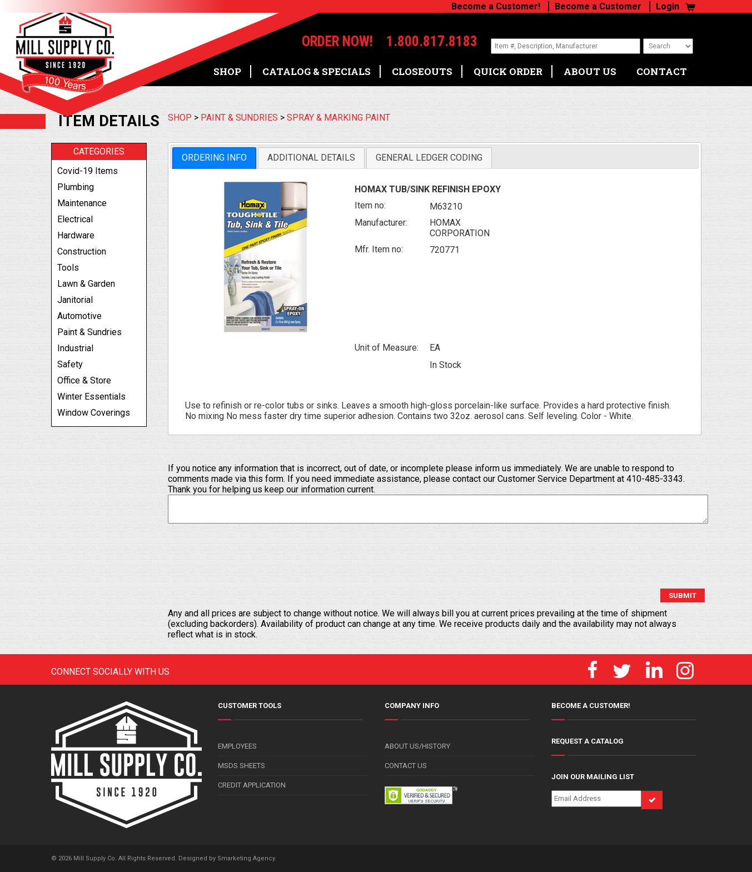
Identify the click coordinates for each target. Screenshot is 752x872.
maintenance (82, 203)
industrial (75, 348)
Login (667, 6)
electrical (75, 219)
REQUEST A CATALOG (587, 741)
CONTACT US (406, 765)
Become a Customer (598, 6)
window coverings (93, 412)
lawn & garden (86, 283)
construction (81, 251)
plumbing (75, 187)
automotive (79, 316)
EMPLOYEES (237, 746)
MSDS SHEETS (241, 765)
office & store (84, 380)
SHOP (227, 67)
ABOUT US (590, 67)
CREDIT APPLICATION (252, 785)
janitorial (75, 300)
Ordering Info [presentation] (214, 157)
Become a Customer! (495, 6)
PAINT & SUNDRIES (239, 117)
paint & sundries (89, 332)
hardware (75, 235)
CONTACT (661, 67)
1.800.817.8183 (418, 42)
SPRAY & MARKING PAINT (338, 117)
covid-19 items (87, 171)
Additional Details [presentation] (311, 157)
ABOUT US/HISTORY (417, 746)
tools (68, 267)
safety (70, 364)
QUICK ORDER (508, 67)
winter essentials (91, 396)
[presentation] (252, 556)
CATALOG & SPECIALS (316, 67)
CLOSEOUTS (422, 67)
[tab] (214, 158)
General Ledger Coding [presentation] (429, 157)
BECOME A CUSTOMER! (590, 705)
